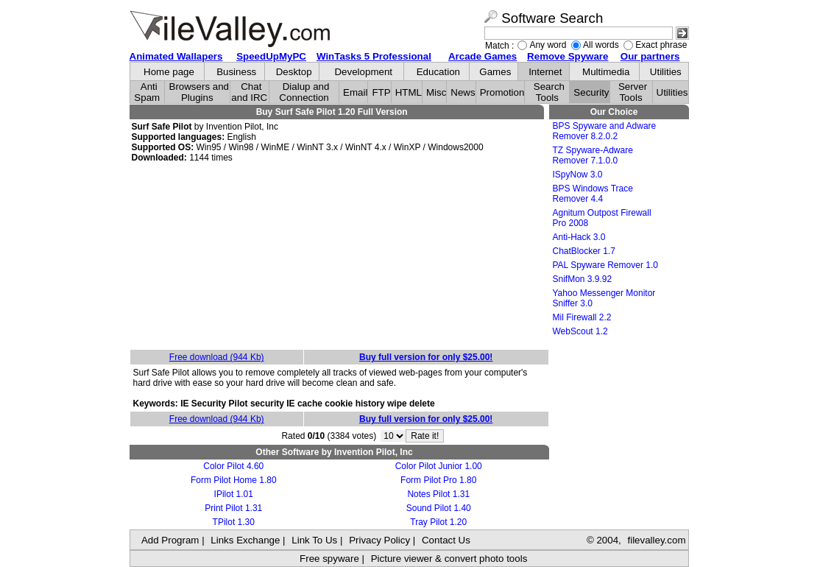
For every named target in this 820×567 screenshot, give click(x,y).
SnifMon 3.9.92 (582, 279)
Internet (545, 71)
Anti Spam (147, 92)
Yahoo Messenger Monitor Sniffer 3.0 (604, 298)
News (462, 92)
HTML (408, 92)
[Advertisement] (339, 257)
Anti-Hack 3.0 (579, 237)
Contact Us (446, 540)
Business (236, 71)
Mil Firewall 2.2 (582, 317)
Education (438, 71)
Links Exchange (245, 540)
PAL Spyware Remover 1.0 (605, 265)
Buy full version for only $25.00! (425, 357)
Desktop (294, 71)
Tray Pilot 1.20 (438, 522)
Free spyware (329, 558)
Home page (169, 71)
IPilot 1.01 (233, 494)
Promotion (502, 92)
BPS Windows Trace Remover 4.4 (593, 193)
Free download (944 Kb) (216, 357)
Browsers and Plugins (199, 92)
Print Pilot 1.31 (233, 508)
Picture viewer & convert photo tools (449, 558)
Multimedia (605, 71)
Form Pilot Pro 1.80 (438, 480)
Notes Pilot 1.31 (438, 494)
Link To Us (314, 540)
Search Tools (549, 92)
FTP (381, 92)
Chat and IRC (249, 92)
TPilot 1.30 (234, 522)
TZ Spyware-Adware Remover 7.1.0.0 (593, 155)
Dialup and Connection (304, 92)
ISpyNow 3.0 (578, 174)
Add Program (170, 540)
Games (495, 71)
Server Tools (632, 92)
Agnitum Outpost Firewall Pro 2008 (602, 218)
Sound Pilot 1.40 (438, 508)
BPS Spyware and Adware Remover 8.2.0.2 (605, 131)
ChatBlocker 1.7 (584, 251)
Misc (436, 92)
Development (363, 71)
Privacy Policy (379, 540)
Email (355, 92)
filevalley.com (656, 540)
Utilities (666, 71)
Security (591, 92)
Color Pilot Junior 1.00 (438, 466)
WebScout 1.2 (580, 331)
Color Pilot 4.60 (233, 466)
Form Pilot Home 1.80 (234, 480)
